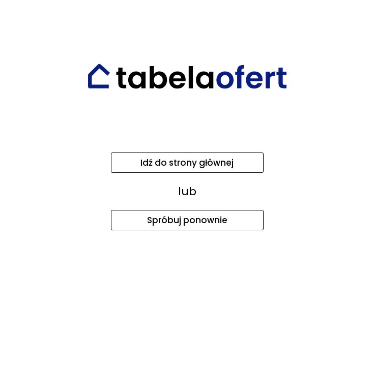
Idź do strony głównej (187, 163)
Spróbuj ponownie (187, 220)
